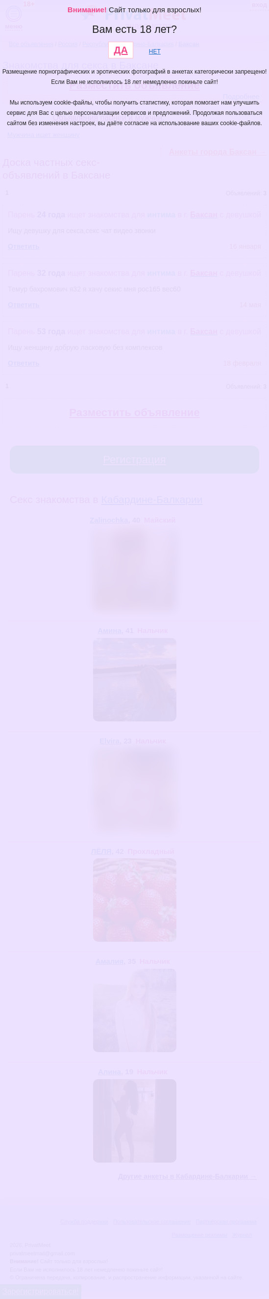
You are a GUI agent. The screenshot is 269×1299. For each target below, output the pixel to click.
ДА (121, 50)
